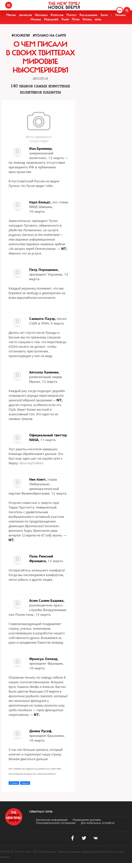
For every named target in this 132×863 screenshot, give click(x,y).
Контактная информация (52, 819)
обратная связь (40, 811)
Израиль (36, 19)
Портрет (72, 15)
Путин (76, 19)
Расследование (89, 15)
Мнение (11, 15)
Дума (98, 19)
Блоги (104, 15)
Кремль (87, 19)
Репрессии (57, 15)
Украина (120, 15)
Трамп (65, 19)
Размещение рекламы (87, 819)
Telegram (25, 783)
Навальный (51, 19)
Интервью (41, 15)
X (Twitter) (14, 783)
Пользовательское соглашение (56, 822)
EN (119, 10)
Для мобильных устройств (97, 822)
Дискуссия (25, 15)
